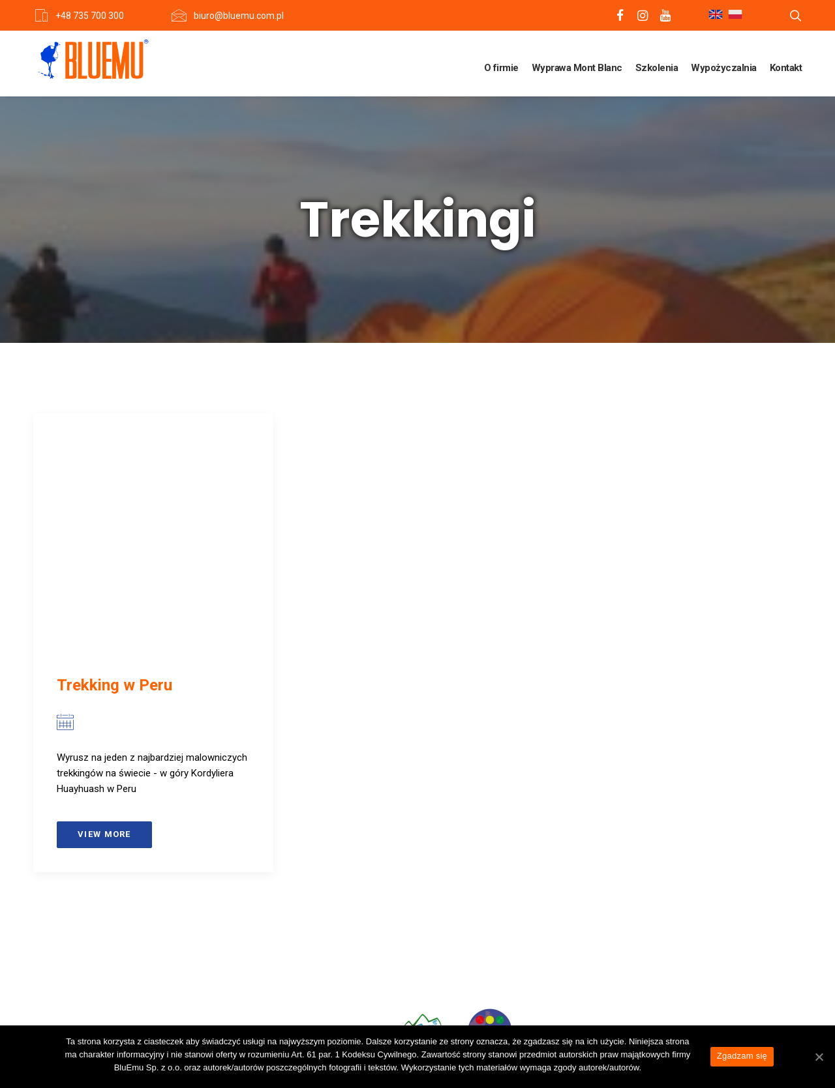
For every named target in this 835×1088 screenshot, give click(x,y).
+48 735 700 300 (89, 15)
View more (104, 834)
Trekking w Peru (114, 685)
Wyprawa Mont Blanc (577, 68)
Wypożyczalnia (724, 68)
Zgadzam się (742, 1056)
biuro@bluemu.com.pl (239, 15)
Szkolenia (656, 68)
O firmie (501, 68)
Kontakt (786, 68)
